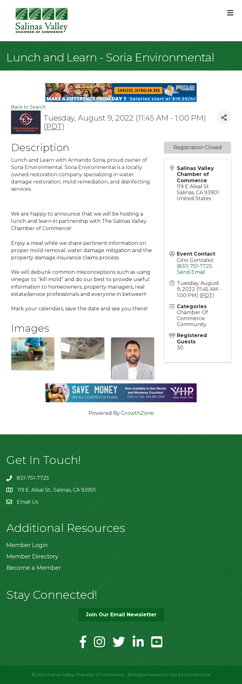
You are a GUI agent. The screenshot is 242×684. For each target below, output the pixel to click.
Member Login (27, 545)
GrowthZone (137, 413)
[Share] (224, 117)
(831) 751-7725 (194, 266)
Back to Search (28, 107)
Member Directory (32, 556)
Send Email (191, 272)
